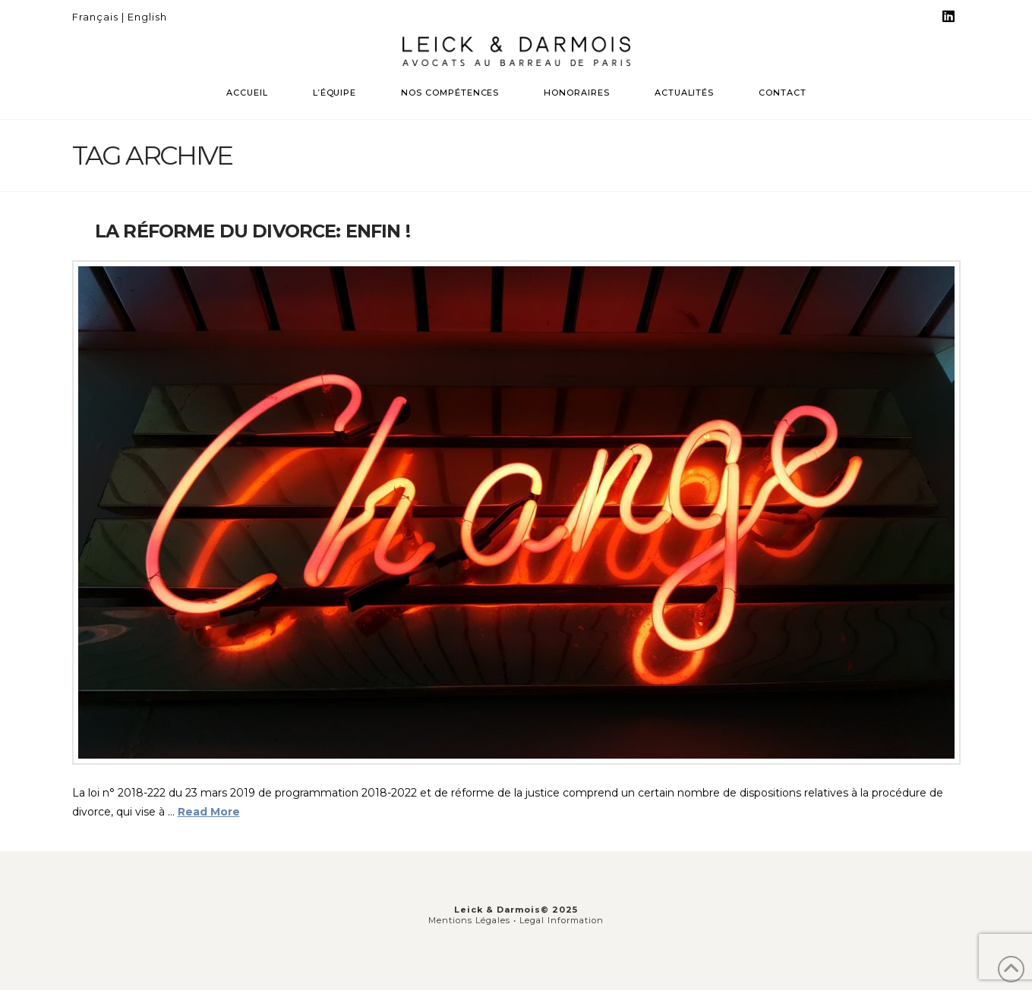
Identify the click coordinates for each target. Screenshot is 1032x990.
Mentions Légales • (473, 920)
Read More (209, 812)
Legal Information (561, 920)
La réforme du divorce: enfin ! (252, 231)
